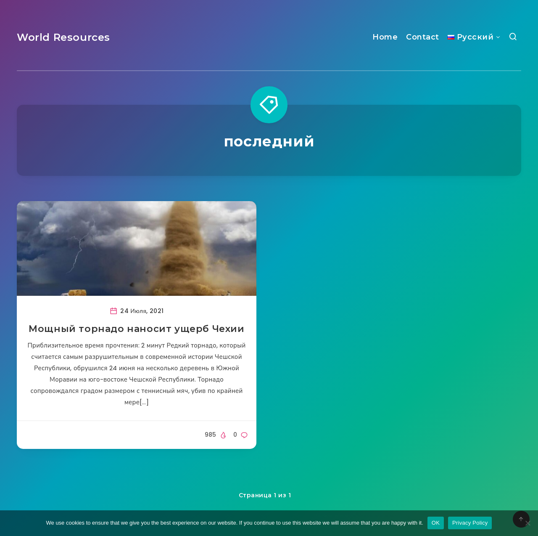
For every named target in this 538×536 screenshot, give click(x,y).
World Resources (63, 37)
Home (385, 37)
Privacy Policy (470, 523)
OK (436, 523)
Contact (422, 37)
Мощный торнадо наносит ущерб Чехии (136, 328)
